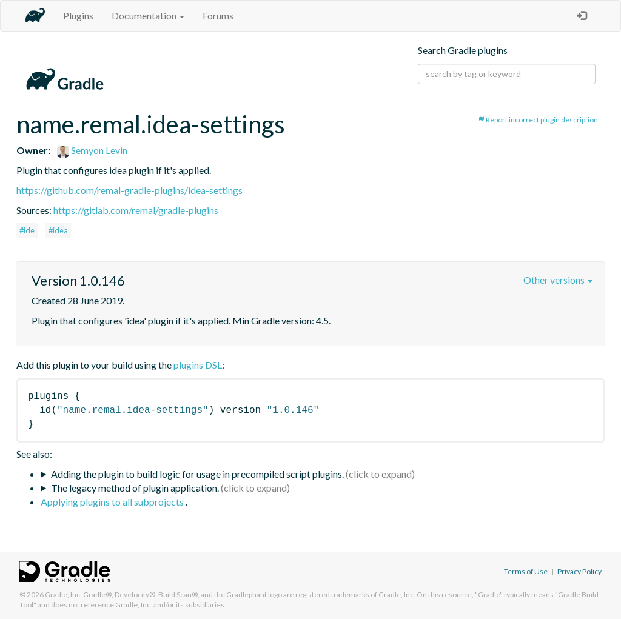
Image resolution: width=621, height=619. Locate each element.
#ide (27, 230)
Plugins (78, 15)
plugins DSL (197, 364)
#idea (58, 230)
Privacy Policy (579, 571)
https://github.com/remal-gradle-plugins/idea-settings (129, 190)
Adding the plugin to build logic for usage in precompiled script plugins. (197, 474)
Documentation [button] (148, 15)
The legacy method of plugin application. (135, 488)
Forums (218, 15)
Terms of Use (526, 571)
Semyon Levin (92, 150)
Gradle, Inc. (63, 594)
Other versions (557, 280)
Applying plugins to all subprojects (113, 501)
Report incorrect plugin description (537, 119)
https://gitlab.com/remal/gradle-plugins (135, 210)
